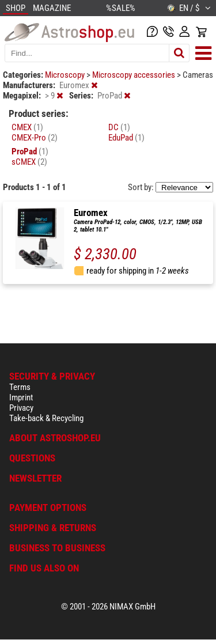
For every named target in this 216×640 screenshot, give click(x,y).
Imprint (21, 397)
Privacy (21, 408)
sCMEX (29, 162)
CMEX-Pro (35, 137)
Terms (20, 387)
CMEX (27, 127)
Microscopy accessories (134, 75)
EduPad (126, 137)
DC (119, 127)
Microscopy (65, 75)
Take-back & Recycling (46, 418)
